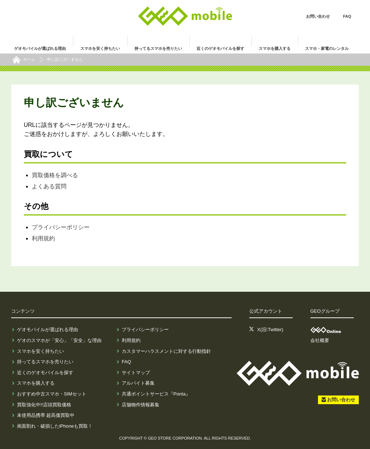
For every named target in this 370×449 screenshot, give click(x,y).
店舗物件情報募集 (140, 404)
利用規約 (43, 238)
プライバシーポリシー (61, 227)
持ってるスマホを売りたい (45, 361)
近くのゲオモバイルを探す (45, 372)
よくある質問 (49, 186)
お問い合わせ (318, 16)
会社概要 (319, 340)
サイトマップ (136, 372)
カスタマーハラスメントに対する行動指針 (166, 351)
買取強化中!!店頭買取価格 (44, 404)
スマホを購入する (36, 383)
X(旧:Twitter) (270, 329)
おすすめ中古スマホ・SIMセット (51, 394)
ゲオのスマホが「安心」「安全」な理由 (59, 340)
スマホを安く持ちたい (40, 351)
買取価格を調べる (55, 175)
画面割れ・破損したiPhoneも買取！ (54, 426)
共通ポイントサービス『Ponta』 (156, 394)
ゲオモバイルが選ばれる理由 (47, 329)
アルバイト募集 (138, 383)
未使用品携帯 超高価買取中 (46, 415)
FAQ (347, 16)
